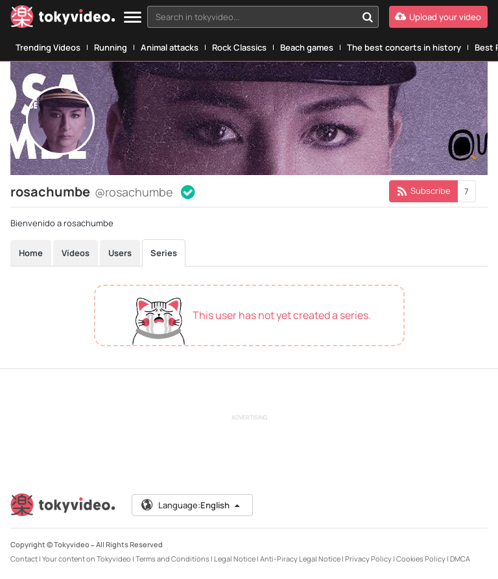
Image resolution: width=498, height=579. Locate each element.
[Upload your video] (438, 17)
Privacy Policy (368, 558)
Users (120, 253)
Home (31, 253)
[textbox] (252, 16)
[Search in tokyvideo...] (368, 17)
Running (110, 47)
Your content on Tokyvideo (86, 558)
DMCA (460, 558)
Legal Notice (234, 558)
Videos (75, 253)
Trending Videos (48, 47)
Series (163, 253)
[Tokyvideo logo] (62, 19)
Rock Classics (239, 47)
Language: (191, 505)
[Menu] (132, 18)
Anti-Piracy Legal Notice (300, 558)
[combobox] (263, 17)
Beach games (306, 47)
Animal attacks (169, 47)
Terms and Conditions (172, 558)
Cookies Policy (420, 558)
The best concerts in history (404, 47)
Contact (24, 558)
